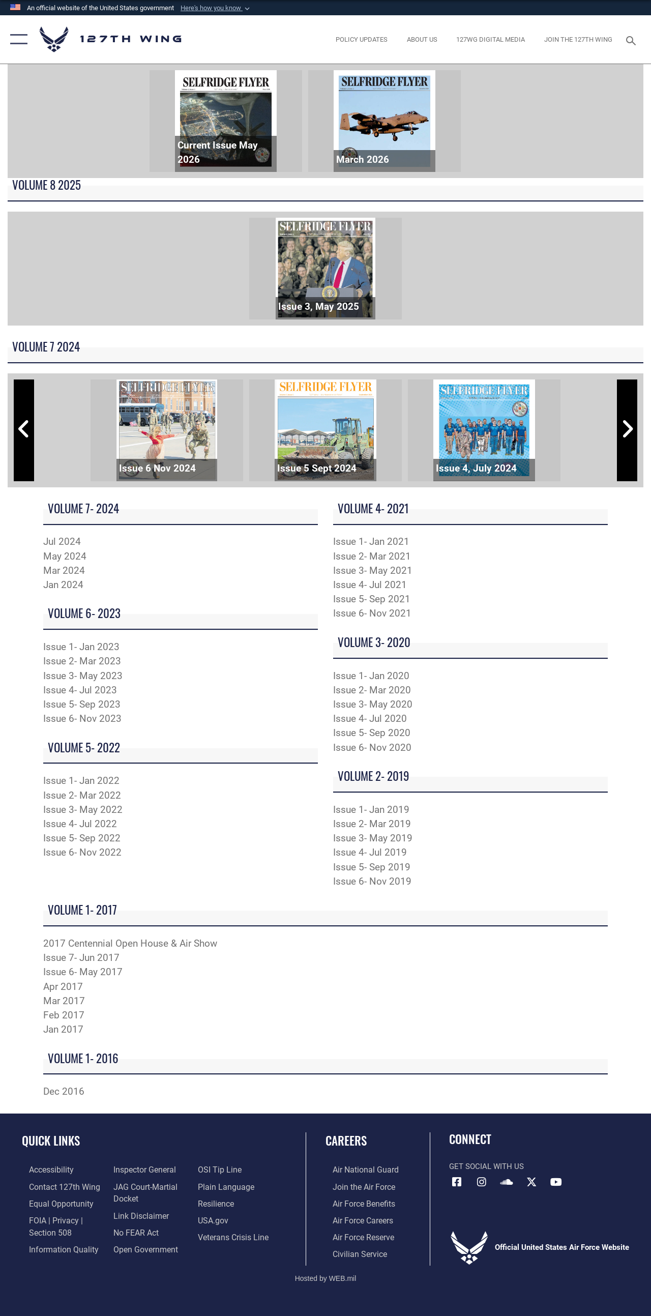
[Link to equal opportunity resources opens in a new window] (52, 1202)
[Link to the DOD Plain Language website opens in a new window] (225, 1185)
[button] (216, 8)
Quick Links (51, 1140)
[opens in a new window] (362, 39)
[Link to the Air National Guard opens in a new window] (357, 1169)
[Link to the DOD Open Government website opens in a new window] (141, 1246)
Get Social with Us (486, 1166)
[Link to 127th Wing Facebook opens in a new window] (456, 1182)
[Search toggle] (632, 39)
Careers (346, 1140)
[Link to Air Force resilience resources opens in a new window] (217, 1202)
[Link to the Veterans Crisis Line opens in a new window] (234, 1234)
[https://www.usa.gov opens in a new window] (214, 1218)
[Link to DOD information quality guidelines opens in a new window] (54, 1246)
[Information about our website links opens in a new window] (137, 1213)
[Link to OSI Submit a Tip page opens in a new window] (220, 1169)
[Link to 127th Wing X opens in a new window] (531, 1182)
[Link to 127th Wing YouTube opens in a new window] (556, 1182)
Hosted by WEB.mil (326, 1274)
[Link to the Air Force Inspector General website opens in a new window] (141, 1169)
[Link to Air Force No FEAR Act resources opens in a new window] (133, 1230)
